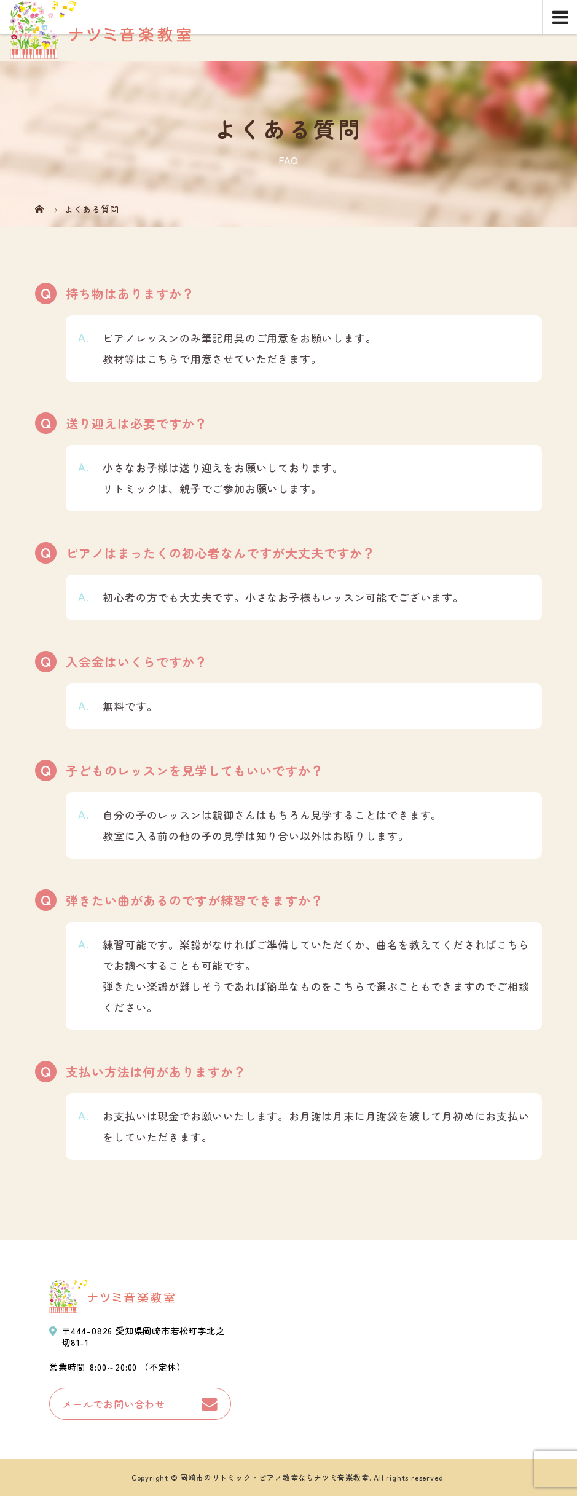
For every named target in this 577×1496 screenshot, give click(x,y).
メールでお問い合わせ (113, 1403)
